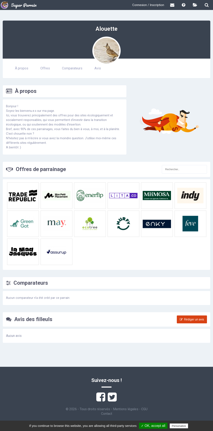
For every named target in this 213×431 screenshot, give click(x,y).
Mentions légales (125, 409)
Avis (97, 68)
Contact (106, 414)
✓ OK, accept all (153, 425)
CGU (144, 409)
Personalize (179, 425)
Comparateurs (72, 68)
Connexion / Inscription (148, 5)
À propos (21, 68)
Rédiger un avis (192, 319)
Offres (45, 68)
